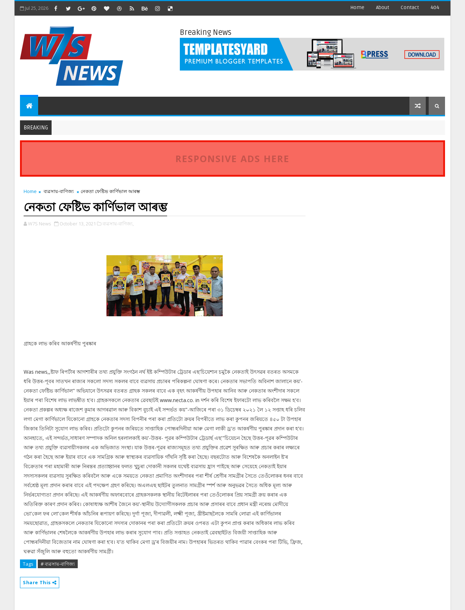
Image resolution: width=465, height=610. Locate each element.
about (382, 7)
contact (410, 7)
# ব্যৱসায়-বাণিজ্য (58, 564)
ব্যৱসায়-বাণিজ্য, (118, 223)
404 (434, 7)
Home (357, 7)
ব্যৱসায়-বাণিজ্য (59, 191)
